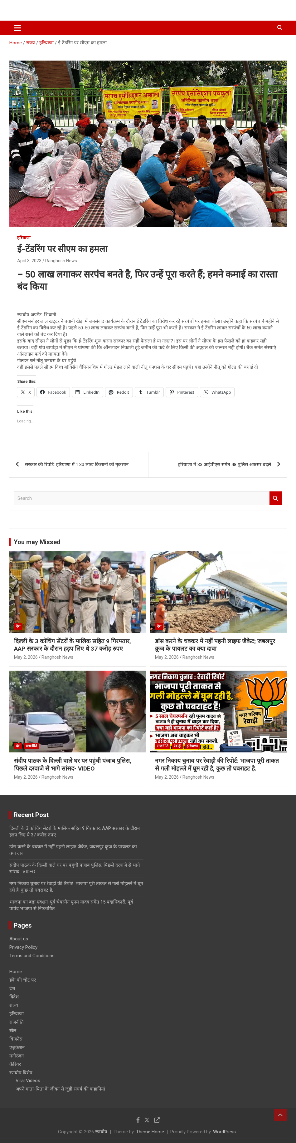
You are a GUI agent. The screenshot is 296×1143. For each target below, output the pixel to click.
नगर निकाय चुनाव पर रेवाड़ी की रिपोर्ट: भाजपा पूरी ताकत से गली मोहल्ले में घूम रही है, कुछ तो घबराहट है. (217, 764)
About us (18, 939)
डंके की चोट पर (22, 980)
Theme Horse (150, 1132)
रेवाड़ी (177, 746)
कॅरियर (15, 1064)
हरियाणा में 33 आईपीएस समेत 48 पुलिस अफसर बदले (224, 464)
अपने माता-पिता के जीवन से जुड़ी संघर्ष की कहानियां (60, 1089)
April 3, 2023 (29, 260)
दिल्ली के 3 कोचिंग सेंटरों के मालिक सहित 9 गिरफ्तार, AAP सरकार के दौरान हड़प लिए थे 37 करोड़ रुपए (72, 645)
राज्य (13, 1005)
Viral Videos (28, 1080)
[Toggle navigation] (17, 28)
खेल (12, 1030)
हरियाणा (24, 237)
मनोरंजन (16, 1056)
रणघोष (101, 1132)
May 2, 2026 (26, 657)
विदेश (14, 997)
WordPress (224, 1132)
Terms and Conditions (32, 955)
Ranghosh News (61, 260)
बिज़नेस (15, 1039)
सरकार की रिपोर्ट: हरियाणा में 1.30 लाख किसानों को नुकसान (77, 464)
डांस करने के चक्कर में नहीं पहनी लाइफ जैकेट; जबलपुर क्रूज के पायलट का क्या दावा (215, 645)
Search (275, 498)
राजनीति (31, 746)
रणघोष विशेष (20, 1073)
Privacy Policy (23, 947)
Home (15, 971)
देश (18, 626)
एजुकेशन (17, 1047)
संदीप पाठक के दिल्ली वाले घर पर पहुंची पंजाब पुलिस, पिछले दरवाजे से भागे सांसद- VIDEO (72, 764)
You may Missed (37, 542)
